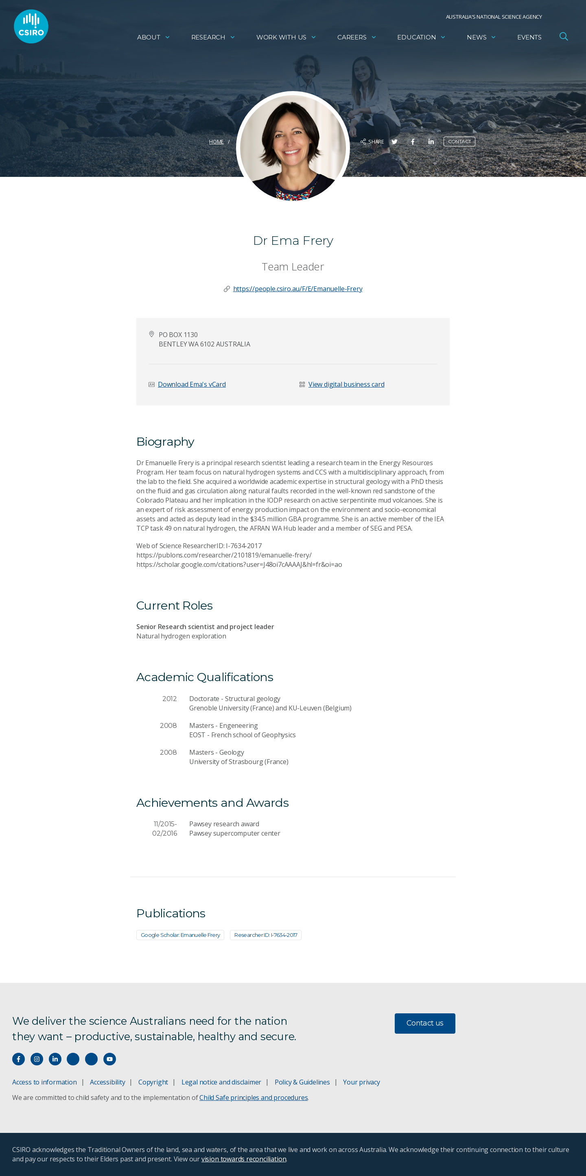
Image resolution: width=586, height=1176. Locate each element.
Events (529, 39)
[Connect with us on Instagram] (37, 1059)
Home (216, 141)
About (154, 39)
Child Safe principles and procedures (253, 1097)
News (481, 39)
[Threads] (91, 1059)
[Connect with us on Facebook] (18, 1059)
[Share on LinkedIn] (431, 141)
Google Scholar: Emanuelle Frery (180, 935)
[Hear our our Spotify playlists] (73, 1059)
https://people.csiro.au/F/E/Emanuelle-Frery (298, 288)
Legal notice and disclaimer (221, 1082)
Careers (357, 39)
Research (213, 39)
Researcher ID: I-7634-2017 (265, 935)
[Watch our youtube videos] (109, 1059)
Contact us (425, 1023)
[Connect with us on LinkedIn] (55, 1059)
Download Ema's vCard (192, 384)
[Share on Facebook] (413, 141)
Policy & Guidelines (302, 1082)
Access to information (44, 1082)
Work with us (286, 39)
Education (421, 39)
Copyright (153, 1082)
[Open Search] (563, 38)
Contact (459, 141)
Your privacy (361, 1082)
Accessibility (107, 1082)
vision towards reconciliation (243, 1158)
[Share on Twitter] (394, 141)
